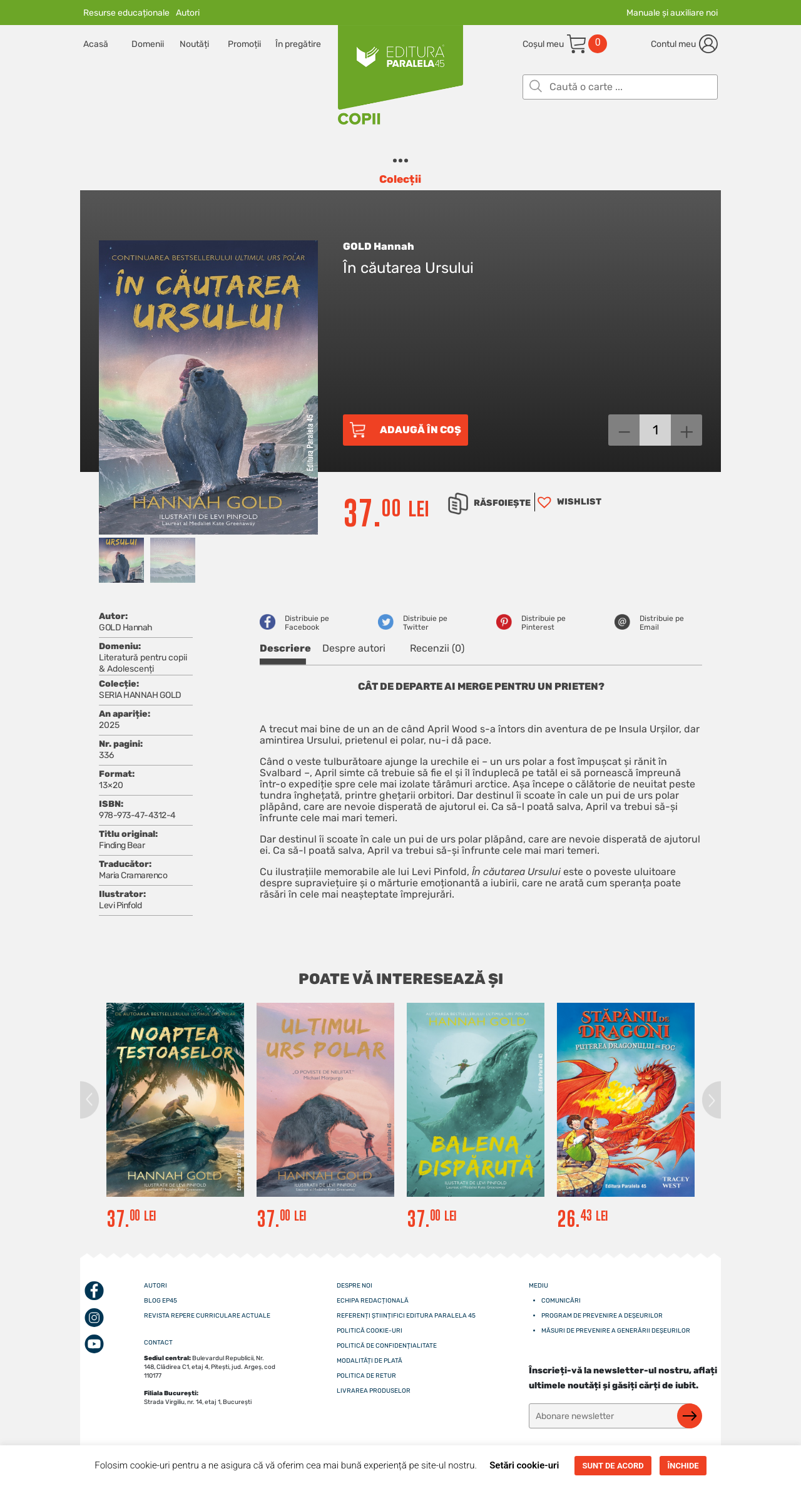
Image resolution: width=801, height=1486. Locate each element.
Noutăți (194, 44)
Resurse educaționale (126, 13)
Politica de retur (366, 1376)
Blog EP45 (160, 1300)
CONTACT (158, 1342)
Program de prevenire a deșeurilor (602, 1315)
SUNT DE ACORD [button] (612, 1465)
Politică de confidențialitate (387, 1346)
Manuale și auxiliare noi (672, 13)
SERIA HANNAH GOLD (140, 695)
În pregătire (298, 44)
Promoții (244, 44)
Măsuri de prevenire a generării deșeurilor (615, 1331)
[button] (567, 502)
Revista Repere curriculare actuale (207, 1315)
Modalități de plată (369, 1361)
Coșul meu (543, 44)
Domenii (147, 44)
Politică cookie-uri (369, 1331)
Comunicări (561, 1300)
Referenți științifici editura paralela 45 (406, 1315)
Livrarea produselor (374, 1391)
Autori (188, 13)
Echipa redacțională (373, 1300)
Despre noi (354, 1285)
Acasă (95, 44)
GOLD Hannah (378, 246)
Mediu (538, 1285)
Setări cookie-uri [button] (524, 1465)
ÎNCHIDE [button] (682, 1465)
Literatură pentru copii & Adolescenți (143, 663)
